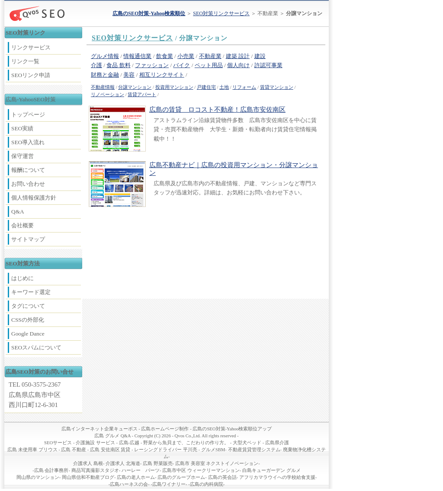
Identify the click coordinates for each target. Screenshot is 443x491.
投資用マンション (174, 87)
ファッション (152, 65)
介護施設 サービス (95, 442)
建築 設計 (238, 56)
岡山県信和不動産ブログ (88, 477)
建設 (260, 56)
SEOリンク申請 (30, 75)
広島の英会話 (222, 477)
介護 (96, 65)
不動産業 (210, 56)
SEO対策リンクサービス (221, 13)
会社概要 (22, 225)
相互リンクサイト (161, 74)
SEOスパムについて (36, 347)
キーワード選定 (31, 292)
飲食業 (164, 56)
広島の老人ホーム (136, 477)
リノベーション (107, 94)
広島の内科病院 (206, 484)
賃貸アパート (142, 94)
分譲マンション (134, 87)
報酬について (28, 170)
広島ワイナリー (169, 484)
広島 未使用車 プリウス (32, 449)
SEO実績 (22, 128)
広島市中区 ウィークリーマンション (201, 470)
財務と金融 (105, 74)
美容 (129, 74)
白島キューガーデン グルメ (271, 470)
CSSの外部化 (27, 320)
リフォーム (244, 87)
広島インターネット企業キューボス (99, 428)
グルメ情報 (105, 56)
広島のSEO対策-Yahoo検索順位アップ (232, 428)
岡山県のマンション (37, 477)
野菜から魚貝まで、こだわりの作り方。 (186, 442)
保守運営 (22, 156)
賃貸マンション (276, 87)
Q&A (17, 211)
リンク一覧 (25, 61)
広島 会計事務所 (51, 470)
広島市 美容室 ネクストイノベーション (216, 463)
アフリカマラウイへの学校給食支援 (277, 477)
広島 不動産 (73, 449)
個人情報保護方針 (33, 197)
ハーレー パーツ (141, 470)
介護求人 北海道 (123, 463)
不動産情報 (103, 87)
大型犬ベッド (247, 442)
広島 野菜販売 (158, 463)
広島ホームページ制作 (165, 428)
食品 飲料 (118, 65)
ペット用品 (209, 65)
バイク (181, 65)
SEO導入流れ (28, 142)
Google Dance (28, 333)
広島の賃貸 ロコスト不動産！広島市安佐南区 (217, 109)
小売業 (185, 56)
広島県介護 (277, 442)
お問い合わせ (28, 184)
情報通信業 (137, 56)
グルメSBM (213, 449)
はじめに (22, 278)
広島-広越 (129, 442)
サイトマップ (28, 239)
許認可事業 (268, 65)
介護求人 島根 (88, 463)
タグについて (28, 306)
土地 (224, 87)
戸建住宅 (206, 87)
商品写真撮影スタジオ (95, 470)
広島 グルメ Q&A (112, 435)
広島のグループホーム (181, 477)
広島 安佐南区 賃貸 (110, 449)
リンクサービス (31, 47)
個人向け (238, 65)
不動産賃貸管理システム (254, 449)
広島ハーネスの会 (129, 484)
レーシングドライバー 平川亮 (165, 449)
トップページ (28, 114)
